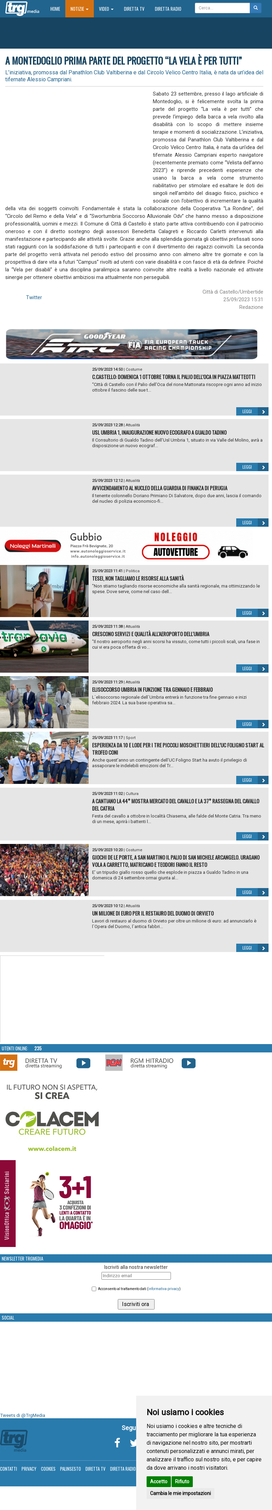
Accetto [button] (158, 1481)
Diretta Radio (168, 8)
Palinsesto (70, 1468)
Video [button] (106, 8)
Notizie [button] (80, 8)
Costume (134, 369)
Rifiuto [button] (182, 1481)
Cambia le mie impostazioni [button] (180, 1493)
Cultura (132, 793)
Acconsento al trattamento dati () (139, 1289)
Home (57, 8)
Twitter (34, 297)
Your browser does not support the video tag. (52, 999)
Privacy (29, 1468)
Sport (130, 738)
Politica (133, 571)
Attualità (133, 425)
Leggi (255, 411)
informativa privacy (163, 1289)
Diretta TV (134, 8)
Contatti (8, 1468)
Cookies (48, 1468)
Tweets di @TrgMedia (22, 1415)
